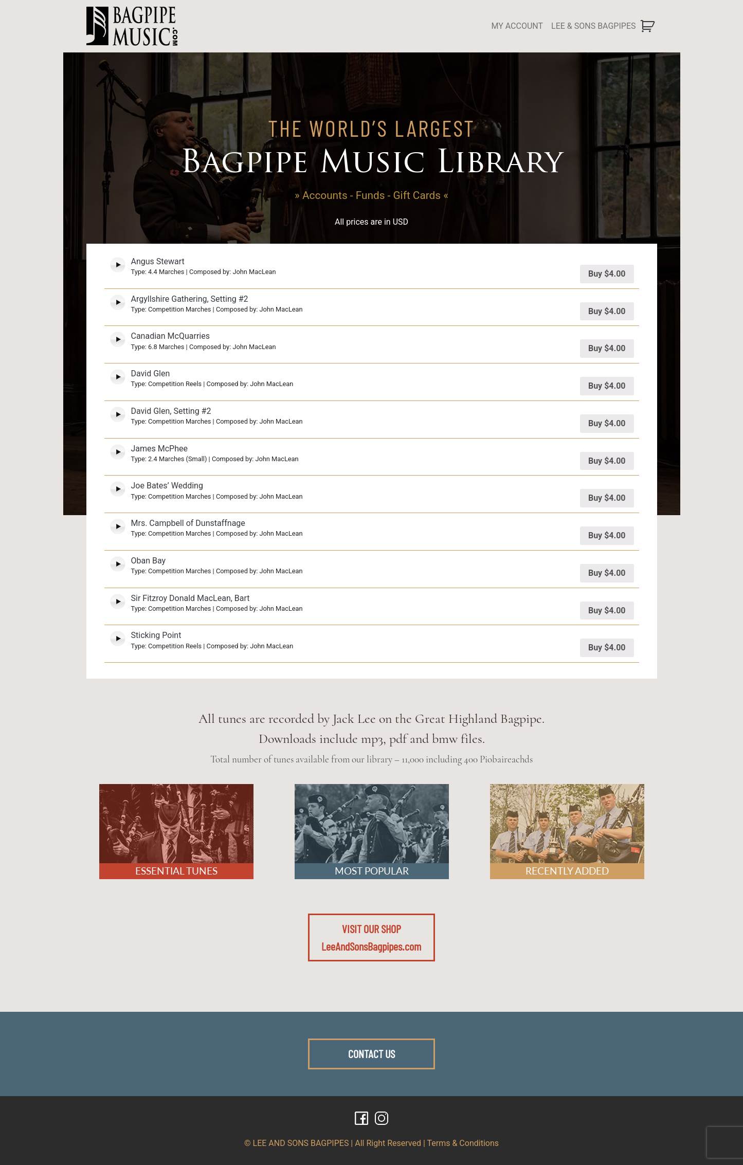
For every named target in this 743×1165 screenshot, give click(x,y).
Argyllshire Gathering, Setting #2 (189, 299)
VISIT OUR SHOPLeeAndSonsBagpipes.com (371, 937)
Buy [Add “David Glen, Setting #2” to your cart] (607, 423)
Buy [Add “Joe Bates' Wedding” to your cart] (607, 498)
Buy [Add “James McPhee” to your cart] (607, 461)
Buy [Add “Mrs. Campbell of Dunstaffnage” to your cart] (607, 535)
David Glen (150, 373)
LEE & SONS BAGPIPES (593, 26)
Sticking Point (156, 635)
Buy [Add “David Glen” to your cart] (607, 386)
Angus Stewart (158, 261)
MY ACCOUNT (517, 26)
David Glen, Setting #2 (171, 411)
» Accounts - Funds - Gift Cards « (371, 195)
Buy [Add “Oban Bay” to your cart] (607, 573)
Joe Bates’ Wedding (167, 485)
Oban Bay (148, 561)
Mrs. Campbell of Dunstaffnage (188, 523)
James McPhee (159, 448)
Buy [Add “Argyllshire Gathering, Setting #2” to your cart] (607, 311)
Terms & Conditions (463, 1143)
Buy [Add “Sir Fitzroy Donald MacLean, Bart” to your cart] (607, 610)
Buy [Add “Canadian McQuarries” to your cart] (607, 348)
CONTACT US (371, 1053)
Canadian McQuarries (170, 336)
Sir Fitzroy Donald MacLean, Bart (190, 598)
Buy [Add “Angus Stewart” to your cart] (607, 274)
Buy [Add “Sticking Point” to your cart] (607, 647)
